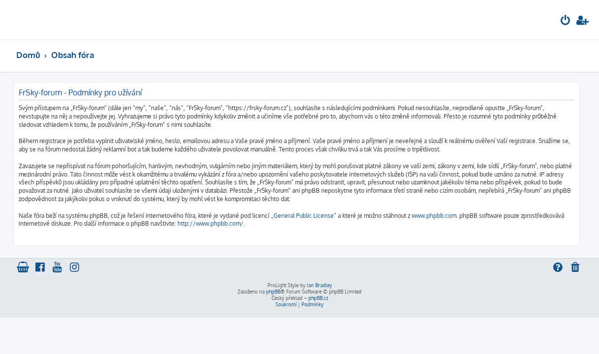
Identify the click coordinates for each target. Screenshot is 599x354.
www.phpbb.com (434, 215)
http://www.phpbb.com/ (210, 223)
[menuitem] (565, 21)
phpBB (273, 292)
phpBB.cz (318, 298)
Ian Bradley (319, 285)
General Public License (303, 215)
